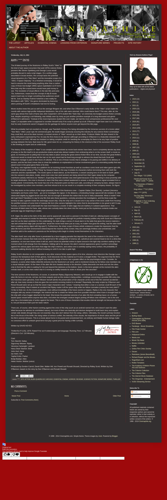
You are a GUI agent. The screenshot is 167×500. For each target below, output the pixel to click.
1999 (134, 240)
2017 (134, 118)
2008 (134, 144)
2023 (134, 99)
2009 (134, 141)
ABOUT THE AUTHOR (19, 47)
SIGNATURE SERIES (100, 43)
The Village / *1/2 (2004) (143, 176)
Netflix (134, 346)
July (136, 173)
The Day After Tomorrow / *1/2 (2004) (143, 197)
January (137, 223)
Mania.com (136, 337)
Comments (136, 396)
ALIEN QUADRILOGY (38, 379)
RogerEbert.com (138, 360)
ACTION (27, 379)
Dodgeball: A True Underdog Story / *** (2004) (144, 202)
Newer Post (16, 396)
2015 (134, 125)
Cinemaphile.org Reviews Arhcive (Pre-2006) (141, 320)
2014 (134, 128)
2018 (134, 115)
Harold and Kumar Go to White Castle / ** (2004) (143, 180)
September (138, 166)
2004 (134, 157)
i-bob (100, 436)
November (138, 163)
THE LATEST (14, 43)
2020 (134, 109)
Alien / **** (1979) (140, 193)
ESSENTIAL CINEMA (47, 43)
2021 (134, 105)
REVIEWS (79, 379)
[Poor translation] (15, 454)
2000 (134, 237)
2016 (134, 122)
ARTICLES (29, 43)
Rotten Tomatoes (138, 363)
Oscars (134, 352)
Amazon (135, 313)
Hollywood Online (138, 335)
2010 (134, 138)
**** (18, 379)
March (136, 217)
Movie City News (138, 340)
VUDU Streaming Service (141, 382)
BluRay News (137, 316)
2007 (134, 147)
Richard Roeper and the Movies (143, 357)
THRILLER (116, 379)
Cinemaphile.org (145, 421)
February (137, 220)
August (137, 170)
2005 (134, 154)
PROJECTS (119, 43)
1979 (22, 379)
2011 (134, 134)
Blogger (115, 436)
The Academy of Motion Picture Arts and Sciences (143, 367)
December (138, 160)
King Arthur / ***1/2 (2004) (143, 189)
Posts (134, 392)
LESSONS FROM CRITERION (73, 43)
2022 (134, 102)
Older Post (117, 396)
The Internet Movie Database (142, 376)
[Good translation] (6, 454)
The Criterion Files (138, 373)
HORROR (72, 379)
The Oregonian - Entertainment (143, 379)
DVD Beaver (136, 323)
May (136, 210)
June (136, 207)
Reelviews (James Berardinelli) (143, 354)
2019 (134, 112)
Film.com (135, 332)
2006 (134, 151)
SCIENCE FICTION (90, 379)
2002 (134, 230)
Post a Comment (20, 391)
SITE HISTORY (134, 43)
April (136, 213)
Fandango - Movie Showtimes (143, 326)
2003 (134, 227)
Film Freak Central (138, 329)
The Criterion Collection (140, 370)
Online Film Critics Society (141, 349)
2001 (134, 234)
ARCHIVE (49, 379)
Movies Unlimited (138, 343)
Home (66, 396)
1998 (134, 243)
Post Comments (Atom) (29, 400)
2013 (134, 131)
